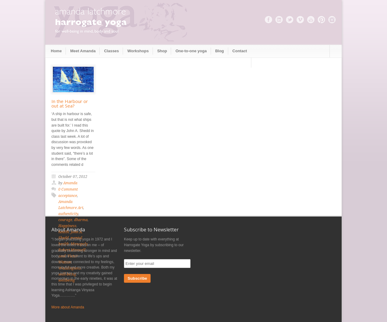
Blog (219, 51)
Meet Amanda (83, 51)
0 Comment (68, 189)
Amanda (70, 183)
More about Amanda (67, 307)
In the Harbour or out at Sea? (69, 103)
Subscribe (137, 278)
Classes (111, 51)
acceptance (67, 196)
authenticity (68, 214)
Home (56, 51)
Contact (240, 51)
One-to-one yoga (191, 51)
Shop (162, 51)
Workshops (138, 51)
